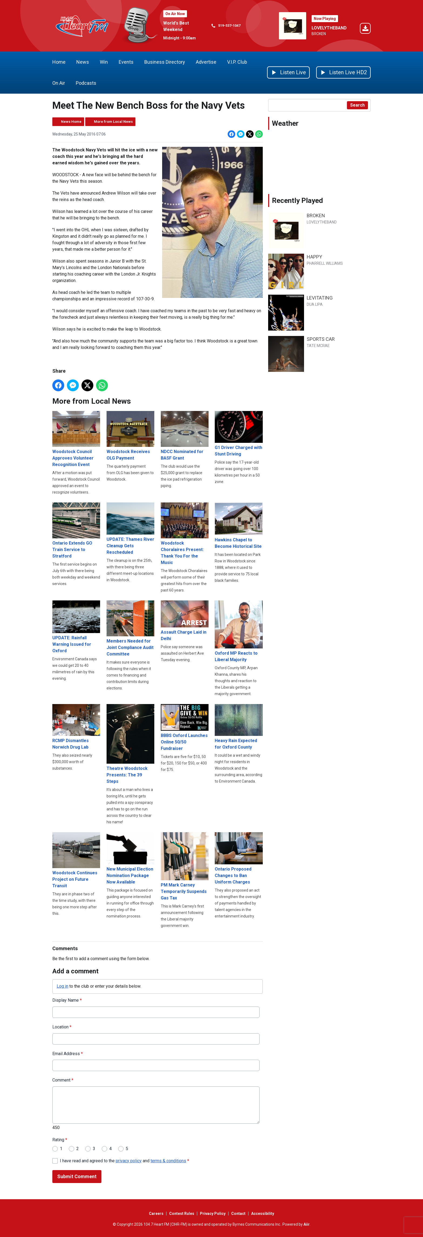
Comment (62, 1080)
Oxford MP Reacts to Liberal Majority (238, 631)
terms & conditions (168, 1160)
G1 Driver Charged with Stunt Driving (238, 434)
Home (59, 62)
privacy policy (129, 1160)
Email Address (67, 1053)
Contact (238, 1213)
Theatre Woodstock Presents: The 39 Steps (130, 744)
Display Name (67, 999)
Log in (62, 985)
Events (126, 62)
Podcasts (86, 83)
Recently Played (297, 200)
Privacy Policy (213, 1213)
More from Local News (113, 122)
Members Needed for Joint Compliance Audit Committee (130, 628)
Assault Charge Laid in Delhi (185, 620)
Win (104, 62)
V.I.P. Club (237, 62)
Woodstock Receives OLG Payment (130, 436)
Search (357, 105)
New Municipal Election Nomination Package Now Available (130, 858)
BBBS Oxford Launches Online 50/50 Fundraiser (185, 727)
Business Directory (164, 62)
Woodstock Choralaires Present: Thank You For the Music (185, 533)
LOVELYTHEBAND (329, 27)
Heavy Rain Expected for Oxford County (238, 726)
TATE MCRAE (318, 346)
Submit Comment (77, 1176)
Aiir (306, 1224)
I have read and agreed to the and (124, 1160)
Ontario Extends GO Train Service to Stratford (76, 530)
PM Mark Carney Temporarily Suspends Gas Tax (185, 866)
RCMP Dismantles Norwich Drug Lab (76, 726)
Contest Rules (181, 1213)
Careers (156, 1213)
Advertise (206, 62)
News (82, 62)
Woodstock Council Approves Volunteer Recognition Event (76, 439)
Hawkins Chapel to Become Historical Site (238, 525)
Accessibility (262, 1213)
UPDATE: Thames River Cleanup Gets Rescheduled (130, 528)
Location (61, 1026)
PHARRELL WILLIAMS (325, 263)
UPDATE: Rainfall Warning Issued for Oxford (76, 626)
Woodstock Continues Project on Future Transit (76, 860)
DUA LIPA (315, 304)
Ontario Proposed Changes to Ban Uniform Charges (238, 858)
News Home (71, 122)
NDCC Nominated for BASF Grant (185, 436)
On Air (58, 83)
